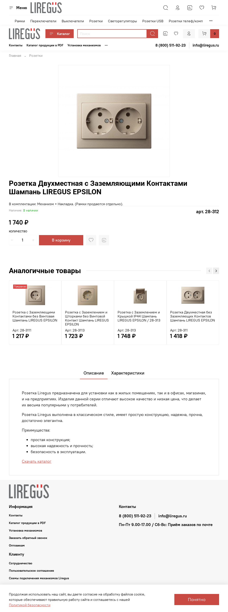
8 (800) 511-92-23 (135, 516)
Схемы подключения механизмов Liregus (39, 578)
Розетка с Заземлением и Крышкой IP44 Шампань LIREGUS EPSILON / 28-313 (139, 316)
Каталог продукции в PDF (44, 45)
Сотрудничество (20, 563)
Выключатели (73, 21)
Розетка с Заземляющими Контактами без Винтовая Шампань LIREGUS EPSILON (34, 316)
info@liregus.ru (172, 516)
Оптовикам (17, 545)
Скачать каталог (36, 461)
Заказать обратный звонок (28, 538)
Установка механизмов (84, 45)
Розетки (96, 21)
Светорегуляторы (122, 21)
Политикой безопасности (29, 605)
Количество (18, 231)
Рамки (20, 21)
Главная (15, 55)
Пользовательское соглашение (31, 571)
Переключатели (43, 21)
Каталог (59, 33)
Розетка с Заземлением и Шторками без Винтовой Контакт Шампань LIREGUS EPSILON (87, 318)
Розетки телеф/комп (186, 21)
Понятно (197, 599)
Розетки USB (152, 21)
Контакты (15, 45)
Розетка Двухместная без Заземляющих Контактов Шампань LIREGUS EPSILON (192, 316)
